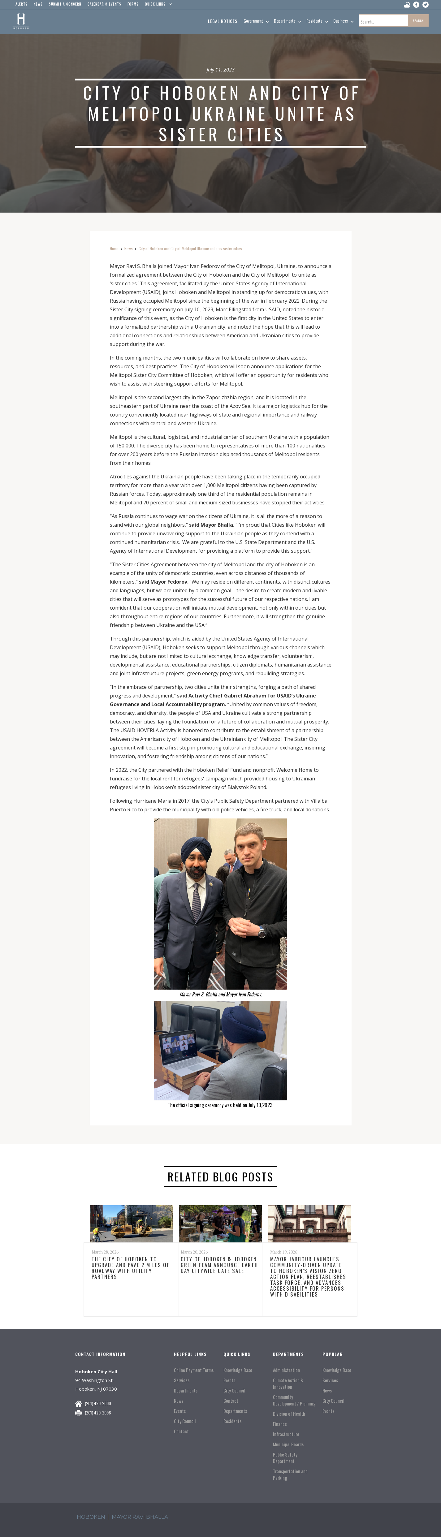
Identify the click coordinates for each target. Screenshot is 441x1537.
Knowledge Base (237, 1370)
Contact (181, 1431)
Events (180, 1411)
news (38, 4)
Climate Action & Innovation (288, 1383)
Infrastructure (286, 1434)
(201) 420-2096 (98, 1412)
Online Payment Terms (194, 1370)
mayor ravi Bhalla (140, 1517)
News (128, 248)
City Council (185, 1421)
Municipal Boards (288, 1444)
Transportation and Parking (290, 1474)
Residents (232, 1421)
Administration (286, 1370)
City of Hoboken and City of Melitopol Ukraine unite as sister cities (190, 248)
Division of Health (289, 1413)
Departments (185, 1390)
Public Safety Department (285, 1457)
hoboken (91, 1517)
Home (114, 248)
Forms (133, 4)
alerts (21, 4)
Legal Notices (222, 21)
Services (181, 1380)
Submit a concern (65, 4)
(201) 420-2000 (98, 1403)
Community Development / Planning (294, 1400)
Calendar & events (104, 4)
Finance (280, 1424)
